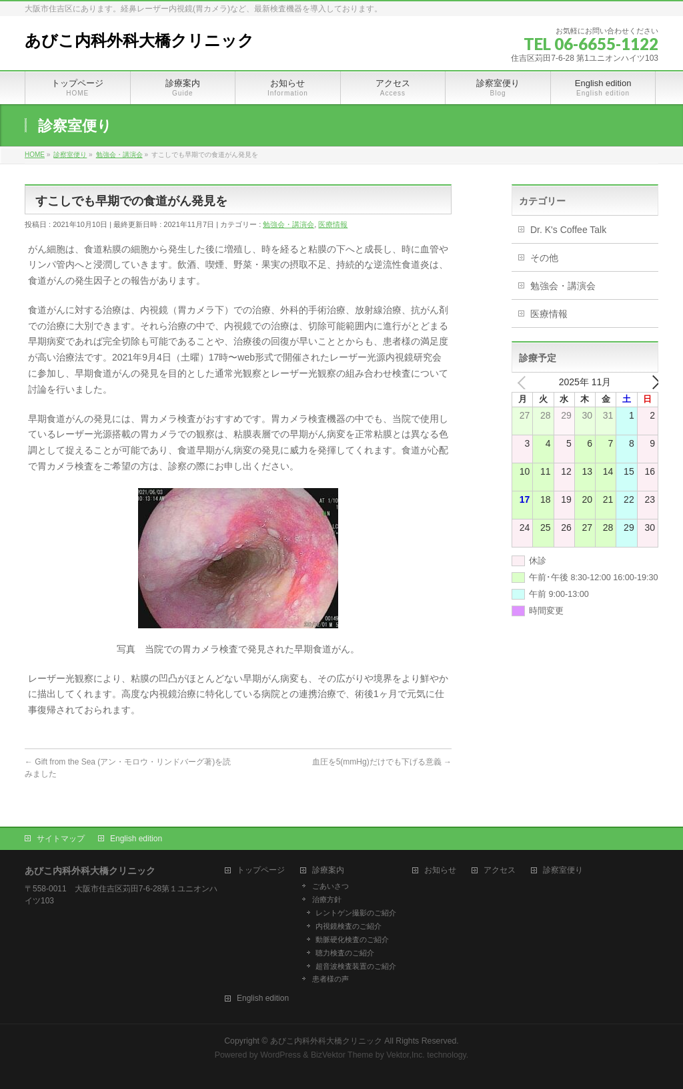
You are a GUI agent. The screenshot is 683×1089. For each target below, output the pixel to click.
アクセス (500, 870)
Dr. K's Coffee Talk (568, 229)
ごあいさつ (330, 886)
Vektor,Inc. (405, 1055)
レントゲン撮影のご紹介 (355, 913)
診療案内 (328, 870)
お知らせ (440, 870)
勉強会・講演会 (288, 224)
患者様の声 (330, 979)
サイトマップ (61, 838)
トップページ (261, 870)
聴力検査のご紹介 (344, 953)
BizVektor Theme (342, 1055)
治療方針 (327, 899)
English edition (136, 838)
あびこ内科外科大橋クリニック (139, 40)
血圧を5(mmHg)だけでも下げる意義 (382, 762)
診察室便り (563, 870)
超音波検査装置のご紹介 (355, 966)
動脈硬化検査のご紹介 (352, 939)
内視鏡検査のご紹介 (348, 926)
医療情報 (333, 224)
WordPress (280, 1055)
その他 (544, 257)
